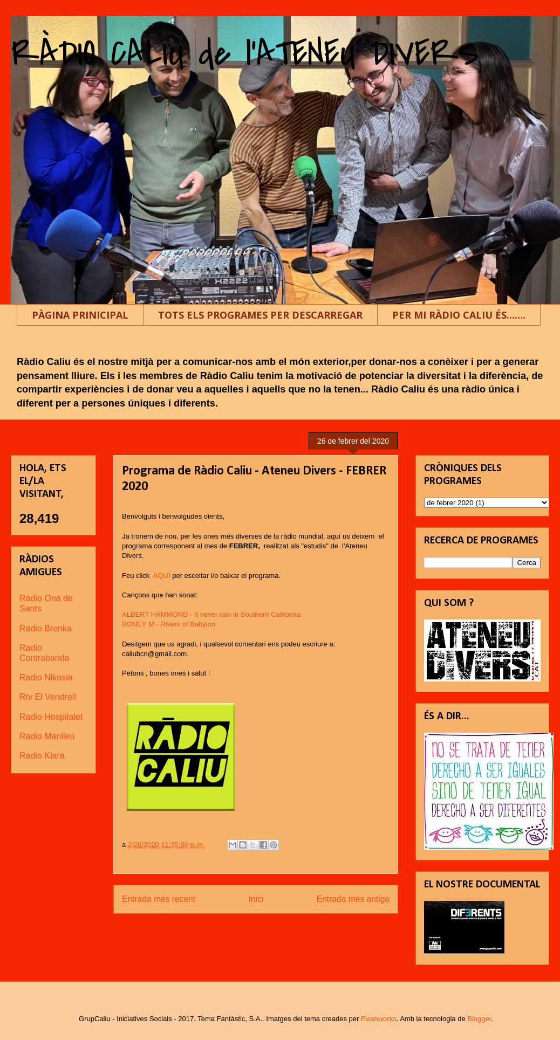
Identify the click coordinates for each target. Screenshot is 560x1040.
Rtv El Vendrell (47, 696)
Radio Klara (42, 755)
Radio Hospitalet (51, 716)
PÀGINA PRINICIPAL (80, 314)
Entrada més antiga (353, 899)
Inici (256, 899)
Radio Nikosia (46, 677)
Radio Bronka (45, 628)
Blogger (479, 1019)
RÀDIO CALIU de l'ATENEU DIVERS (245, 53)
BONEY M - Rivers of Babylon (168, 624)
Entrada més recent (158, 899)
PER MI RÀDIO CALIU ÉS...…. (458, 314)
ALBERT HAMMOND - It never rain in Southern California (211, 614)
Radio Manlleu (46, 736)
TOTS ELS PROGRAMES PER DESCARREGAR (260, 314)
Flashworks (379, 1019)
